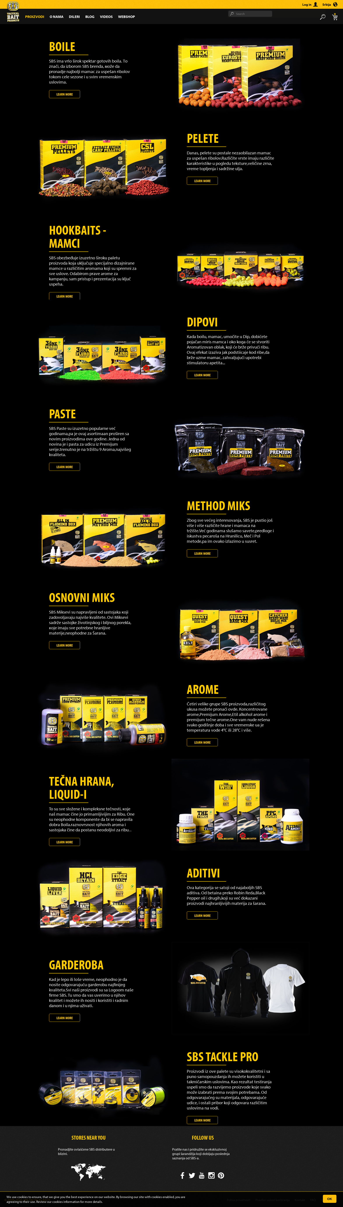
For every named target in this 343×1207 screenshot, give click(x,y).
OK (329, 1199)
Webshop (126, 16)
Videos (106, 16)
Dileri (74, 16)
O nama (56, 16)
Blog (89, 16)
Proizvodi (34, 16)
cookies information (66, 1202)
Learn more (64, 94)
